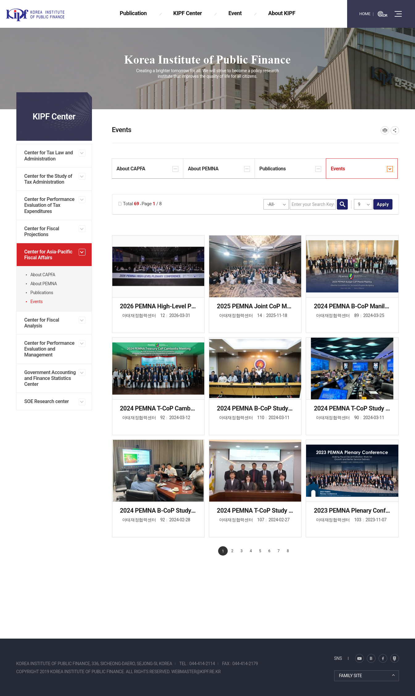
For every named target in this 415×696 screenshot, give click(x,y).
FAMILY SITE (350, 675)
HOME (364, 13)
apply (383, 204)
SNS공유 (395, 130)
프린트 (385, 130)
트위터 (371, 658)
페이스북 (383, 658)
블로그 (359, 658)
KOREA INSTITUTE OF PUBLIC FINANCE (42, 15)
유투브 (394, 658)
